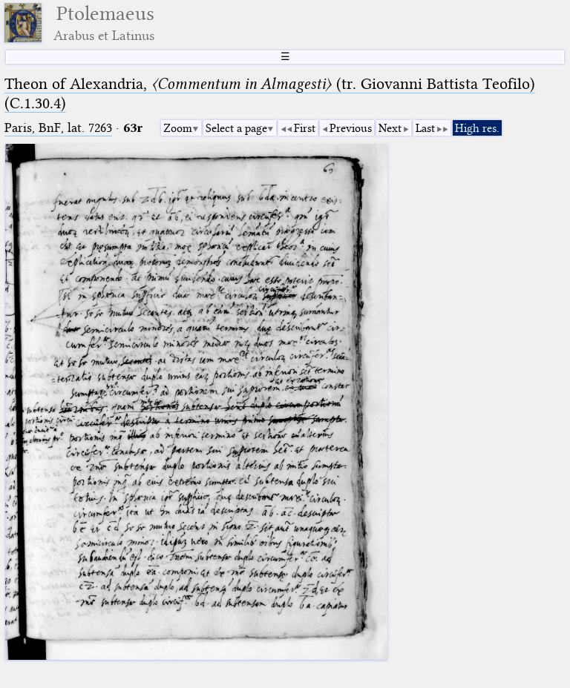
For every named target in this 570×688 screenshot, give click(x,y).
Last (425, 128)
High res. (477, 128)
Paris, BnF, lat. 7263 (58, 128)
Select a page (236, 128)
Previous (351, 128)
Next (390, 128)
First (304, 128)
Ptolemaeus (103, 22)
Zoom (177, 128)
